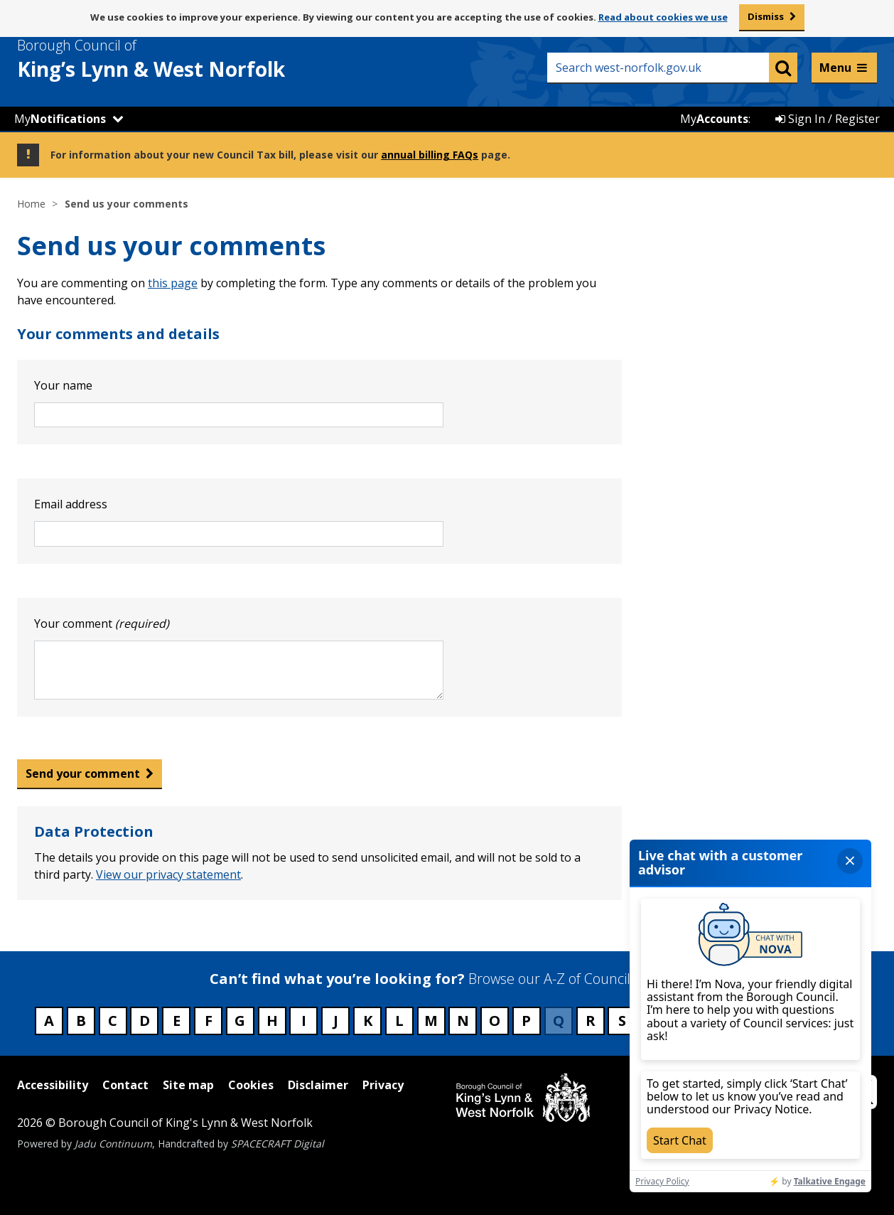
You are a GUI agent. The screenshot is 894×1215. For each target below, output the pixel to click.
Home (31, 203)
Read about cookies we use (663, 17)
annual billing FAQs (429, 154)
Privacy (383, 1085)
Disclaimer (318, 1085)
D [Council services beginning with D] (144, 1020)
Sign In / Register (827, 119)
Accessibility (52, 1085)
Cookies (251, 1085)
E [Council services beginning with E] (177, 1020)
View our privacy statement (168, 874)
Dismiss (766, 16)
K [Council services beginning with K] (367, 1020)
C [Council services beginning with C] (112, 1020)
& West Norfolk (177, 59)
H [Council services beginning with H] (272, 1020)
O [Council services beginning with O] (494, 1020)
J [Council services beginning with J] (335, 1020)
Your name (63, 385)
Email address (70, 504)
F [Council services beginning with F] (208, 1020)
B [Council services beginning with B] (81, 1020)
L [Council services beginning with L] (399, 1020)
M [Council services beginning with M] (431, 1020)
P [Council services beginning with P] (526, 1020)
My (60, 119)
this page (173, 283)
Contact (125, 1085)
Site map (188, 1085)
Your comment (101, 623)
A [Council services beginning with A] (49, 1020)
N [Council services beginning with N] (463, 1020)
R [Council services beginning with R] (591, 1020)
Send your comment (83, 773)
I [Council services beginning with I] (303, 1020)
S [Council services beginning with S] (622, 1020)
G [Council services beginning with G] (240, 1020)
